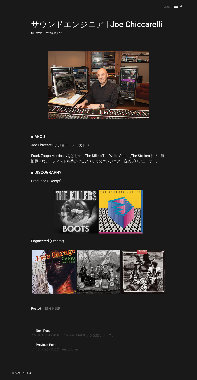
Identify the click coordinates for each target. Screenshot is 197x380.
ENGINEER (52, 308)
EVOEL (39, 33)
